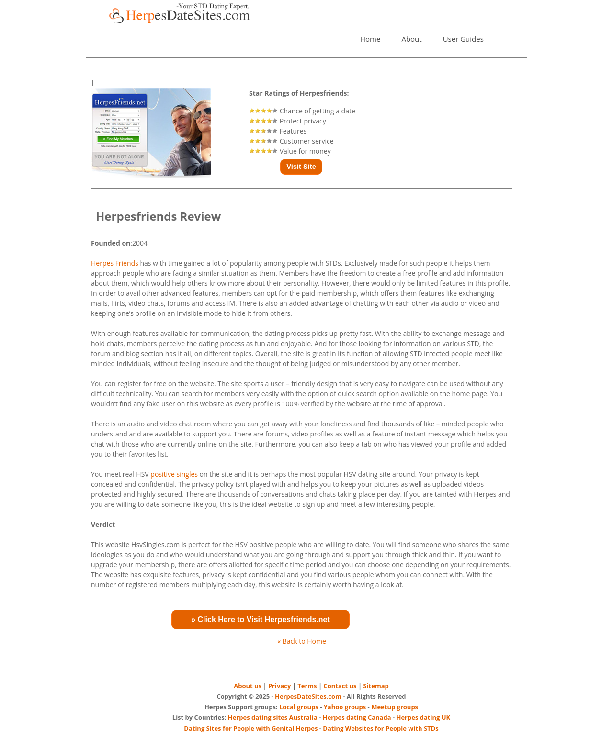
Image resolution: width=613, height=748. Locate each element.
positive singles (174, 474)
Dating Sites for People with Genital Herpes (251, 728)
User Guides (463, 39)
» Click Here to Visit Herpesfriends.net (260, 619)
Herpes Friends (114, 263)
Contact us (340, 685)
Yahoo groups (345, 707)
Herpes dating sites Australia (273, 717)
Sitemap (376, 685)
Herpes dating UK (423, 717)
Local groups (298, 707)
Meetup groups (394, 707)
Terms (307, 685)
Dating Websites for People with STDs (380, 728)
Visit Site (301, 166)
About (411, 39)
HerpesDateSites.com (308, 696)
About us (247, 685)
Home (370, 39)
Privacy (279, 685)
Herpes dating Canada (357, 717)
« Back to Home (301, 641)
